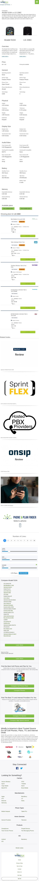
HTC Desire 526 (7, 583)
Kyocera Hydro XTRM (9, 607)
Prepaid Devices (25, 828)
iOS (2, 841)
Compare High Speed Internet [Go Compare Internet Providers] (19, 720)
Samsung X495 (7, 592)
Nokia (22, 800)
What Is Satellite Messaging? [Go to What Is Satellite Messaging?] (7, 505)
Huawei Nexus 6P (8, 596)
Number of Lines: (19, 536)
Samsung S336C (7, 601)
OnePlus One (7, 623)
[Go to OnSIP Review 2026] (19, 456)
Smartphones (4, 828)
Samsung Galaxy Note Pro (10, 625)
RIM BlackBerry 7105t (9, 585)
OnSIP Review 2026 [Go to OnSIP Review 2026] (5, 471)
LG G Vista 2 (7, 598)
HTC (2, 798)
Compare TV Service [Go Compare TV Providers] (19, 716)
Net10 (22, 785)
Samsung (3, 802)
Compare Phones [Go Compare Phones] (19, 690)
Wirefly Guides (19, 848)
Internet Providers (6, 820)
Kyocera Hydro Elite (8, 610)
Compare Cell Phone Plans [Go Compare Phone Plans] (19, 686)
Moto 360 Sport (7, 635)
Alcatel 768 (6, 614)
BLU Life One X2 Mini (9, 617)
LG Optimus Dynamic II (9, 632)
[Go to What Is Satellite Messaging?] (19, 490)
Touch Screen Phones (7, 830)
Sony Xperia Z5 (7, 603)
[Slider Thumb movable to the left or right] (9, 552)
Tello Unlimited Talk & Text (18, 242)
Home (19, 859)
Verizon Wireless (5, 781)
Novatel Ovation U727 (9, 612)
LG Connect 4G (7, 621)
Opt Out (19, 878)
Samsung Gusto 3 (8, 587)
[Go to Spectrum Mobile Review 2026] (19, 354)
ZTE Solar (6, 594)
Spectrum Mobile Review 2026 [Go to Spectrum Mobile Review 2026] (7, 369)
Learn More (19, 645)
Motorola (3, 800)
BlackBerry (24, 796)
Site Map (19, 875)
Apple (3, 796)
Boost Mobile (24, 788)
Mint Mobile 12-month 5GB (18, 219)
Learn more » (5, 56)
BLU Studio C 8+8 (8, 628)
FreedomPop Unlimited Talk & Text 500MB (18, 290)
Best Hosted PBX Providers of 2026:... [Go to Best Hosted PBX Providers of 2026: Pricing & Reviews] (9, 437)
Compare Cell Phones (5, 4)
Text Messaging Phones (27, 830)
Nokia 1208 (6, 630)
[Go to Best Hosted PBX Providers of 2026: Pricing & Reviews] (19, 422)
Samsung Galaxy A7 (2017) (10, 634)
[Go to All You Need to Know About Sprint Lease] (19, 388)
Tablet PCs (24, 811)
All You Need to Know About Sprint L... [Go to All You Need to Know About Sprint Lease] (9, 403)
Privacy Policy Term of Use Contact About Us (19, 868)
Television (23, 820)
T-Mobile (23, 783)
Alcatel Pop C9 (7, 589)
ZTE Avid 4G (6, 626)
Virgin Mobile (4, 785)
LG (22, 798)
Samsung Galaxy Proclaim (10, 608)
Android (3, 839)
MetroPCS (4, 788)
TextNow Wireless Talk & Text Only (18, 266)
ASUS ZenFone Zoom (9, 616)
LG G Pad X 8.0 (7, 590)
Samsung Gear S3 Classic (10, 599)
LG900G (6, 619)
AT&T (22, 781)
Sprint (3, 783)
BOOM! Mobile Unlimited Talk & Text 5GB (19, 314)
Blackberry (24, 839)
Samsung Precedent (8, 605)
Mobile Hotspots (5, 811)
